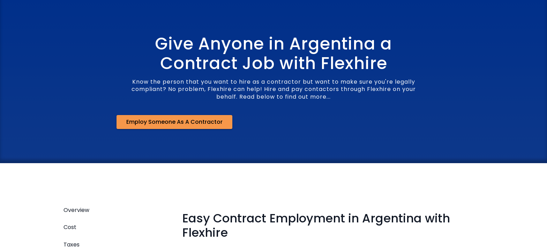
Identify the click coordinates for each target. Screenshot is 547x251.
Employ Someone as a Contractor (174, 122)
